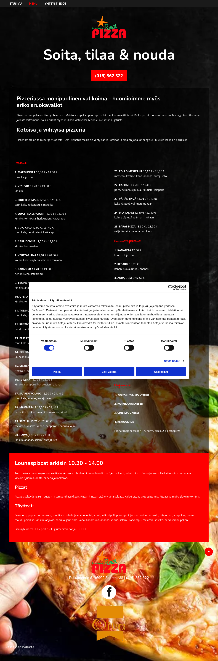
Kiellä (56, 371)
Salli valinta (109, 371)
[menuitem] (19, 3)
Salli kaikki (161, 371)
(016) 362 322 (137, 577)
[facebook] (109, 592)
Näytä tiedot (172, 360)
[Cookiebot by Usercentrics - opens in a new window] (170, 287)
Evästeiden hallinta (19, 647)
